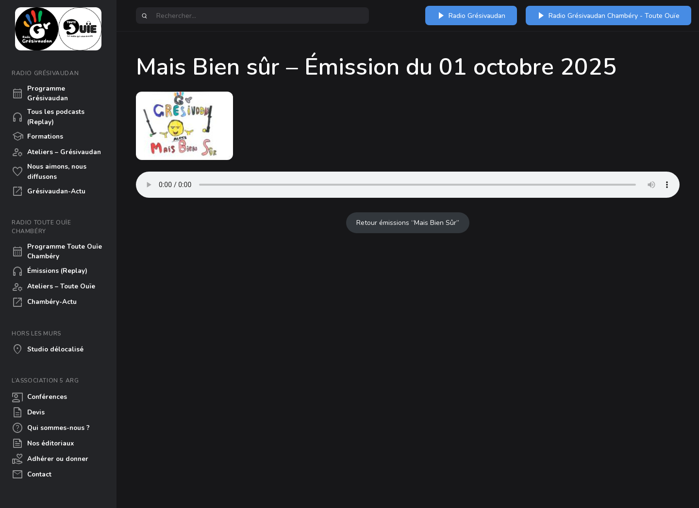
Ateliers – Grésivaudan (56, 152)
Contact (31, 474)
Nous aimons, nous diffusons (49, 171)
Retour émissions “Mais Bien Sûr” (407, 222)
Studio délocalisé (47, 349)
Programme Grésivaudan (40, 93)
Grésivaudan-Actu (48, 191)
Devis (28, 412)
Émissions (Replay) (49, 271)
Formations (37, 136)
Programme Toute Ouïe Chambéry (57, 251)
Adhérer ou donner (50, 459)
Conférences (39, 397)
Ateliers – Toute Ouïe (53, 287)
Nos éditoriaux (43, 443)
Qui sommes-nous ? (51, 428)
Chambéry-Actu (44, 302)
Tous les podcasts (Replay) (48, 116)
